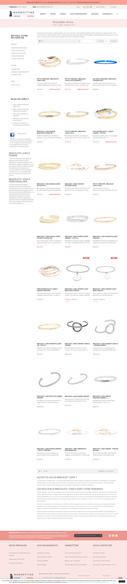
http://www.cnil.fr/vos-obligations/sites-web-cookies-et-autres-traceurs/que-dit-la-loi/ (88, 582)
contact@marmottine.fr (45, 7)
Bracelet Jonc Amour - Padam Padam (75, 184)
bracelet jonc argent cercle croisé (77, 344)
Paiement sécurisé (16, 559)
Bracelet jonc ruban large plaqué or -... (48, 184)
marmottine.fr (22, 134)
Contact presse (99, 557)
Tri (79, 41)
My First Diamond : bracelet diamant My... (104, 79)
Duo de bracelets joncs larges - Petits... (103, 132)
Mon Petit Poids (19, 50)
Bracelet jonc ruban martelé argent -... (102, 397)
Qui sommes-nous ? (73, 553)
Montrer (101, 41)
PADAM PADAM (18, 56)
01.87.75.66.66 (22, 7)
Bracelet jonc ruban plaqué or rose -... (105, 237)
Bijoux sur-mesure (72, 561)
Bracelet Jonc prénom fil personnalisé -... (75, 449)
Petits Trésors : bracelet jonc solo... (75, 132)
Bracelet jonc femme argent (77, 396)
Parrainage (41, 564)
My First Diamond (19, 53)
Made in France (43, 553)
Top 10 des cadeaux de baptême (20, 115)
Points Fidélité (42, 561)
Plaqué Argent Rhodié (21, 72)
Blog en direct (20, 99)
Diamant (16, 85)
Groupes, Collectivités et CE (104, 564)
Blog (78, 7)
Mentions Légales (84, 576)
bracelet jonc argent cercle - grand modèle (105, 344)
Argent (16, 69)
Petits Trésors (18, 59)
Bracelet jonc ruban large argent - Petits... (76, 237)
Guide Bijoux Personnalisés (76, 564)
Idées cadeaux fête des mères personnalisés (21, 110)
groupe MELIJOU (60, 577)
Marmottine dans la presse (76, 557)
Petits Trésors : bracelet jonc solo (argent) (75, 79)
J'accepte (122, 581)
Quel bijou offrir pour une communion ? (21, 119)
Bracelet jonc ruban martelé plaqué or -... (46, 132)
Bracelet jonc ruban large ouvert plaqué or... (48, 237)
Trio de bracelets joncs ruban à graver (47, 289)
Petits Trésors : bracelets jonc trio (48, 79)
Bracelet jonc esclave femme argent (49, 397)
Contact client (99, 553)
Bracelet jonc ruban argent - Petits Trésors (49, 449)
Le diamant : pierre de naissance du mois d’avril (21, 124)
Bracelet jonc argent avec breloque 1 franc (76, 289)
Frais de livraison (16, 563)
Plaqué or (17, 74)
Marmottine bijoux (20, 48)
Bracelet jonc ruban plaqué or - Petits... (49, 344)
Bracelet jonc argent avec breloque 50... (104, 289)
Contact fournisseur (101, 561)
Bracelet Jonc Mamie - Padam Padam (105, 449)
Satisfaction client (44, 557)
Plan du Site (106, 576)
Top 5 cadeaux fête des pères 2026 (20, 105)
